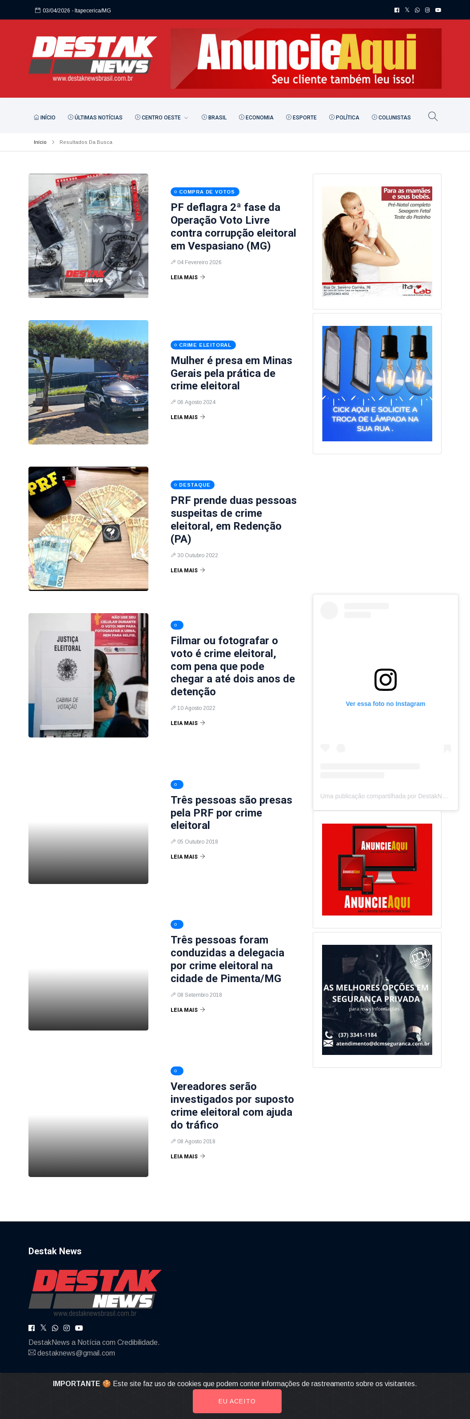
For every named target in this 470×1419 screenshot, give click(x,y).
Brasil (214, 118)
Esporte (301, 118)
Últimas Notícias (95, 118)
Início (45, 118)
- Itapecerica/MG (91, 11)
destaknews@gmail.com (76, 1353)
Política (344, 118)
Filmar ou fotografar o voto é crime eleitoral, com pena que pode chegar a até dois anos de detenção (233, 666)
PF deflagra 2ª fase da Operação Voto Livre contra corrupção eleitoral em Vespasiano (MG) (233, 226)
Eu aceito (237, 1401)
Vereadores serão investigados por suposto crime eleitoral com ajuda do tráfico (232, 1105)
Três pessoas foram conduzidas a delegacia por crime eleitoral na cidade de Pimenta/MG (227, 959)
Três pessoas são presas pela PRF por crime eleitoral (231, 813)
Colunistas (391, 118)
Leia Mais (188, 277)
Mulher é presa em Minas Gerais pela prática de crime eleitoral (231, 373)
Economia (256, 118)
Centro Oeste (158, 118)
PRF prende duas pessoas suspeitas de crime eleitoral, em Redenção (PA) (234, 519)
